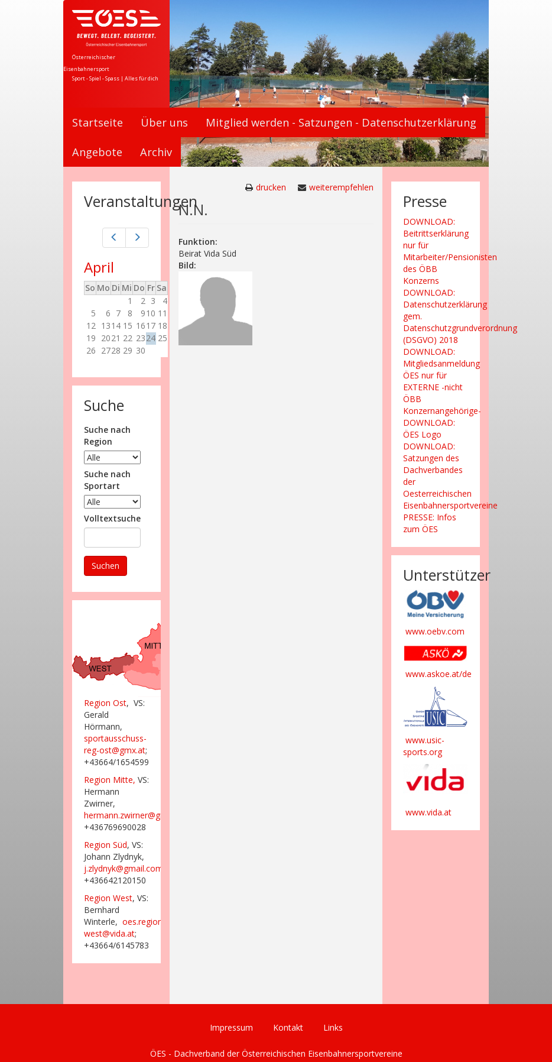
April (99, 267)
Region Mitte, (109, 779)
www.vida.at (428, 812)
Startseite (97, 122)
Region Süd (105, 844)
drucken (271, 187)
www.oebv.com (435, 631)
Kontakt (288, 1027)
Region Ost (105, 702)
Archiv (156, 152)
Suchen (105, 565)
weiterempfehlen (341, 187)
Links (333, 1027)
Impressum (231, 1027)
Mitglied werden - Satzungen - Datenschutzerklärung (341, 122)
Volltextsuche (112, 518)
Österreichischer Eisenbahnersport (89, 63)
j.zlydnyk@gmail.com (123, 868)
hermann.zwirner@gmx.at (132, 815)
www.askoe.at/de (438, 673)
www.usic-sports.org (423, 745)
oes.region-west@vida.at (124, 927)
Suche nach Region (107, 435)
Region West (108, 898)
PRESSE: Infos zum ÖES (429, 523)
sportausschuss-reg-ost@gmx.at (115, 744)
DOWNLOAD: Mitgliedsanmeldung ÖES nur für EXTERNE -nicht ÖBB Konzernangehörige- (442, 381)
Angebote (97, 152)
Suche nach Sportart (107, 479)
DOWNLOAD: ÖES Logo (429, 428)
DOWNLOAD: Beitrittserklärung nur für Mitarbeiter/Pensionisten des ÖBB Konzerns (450, 251)
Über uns (164, 122)
